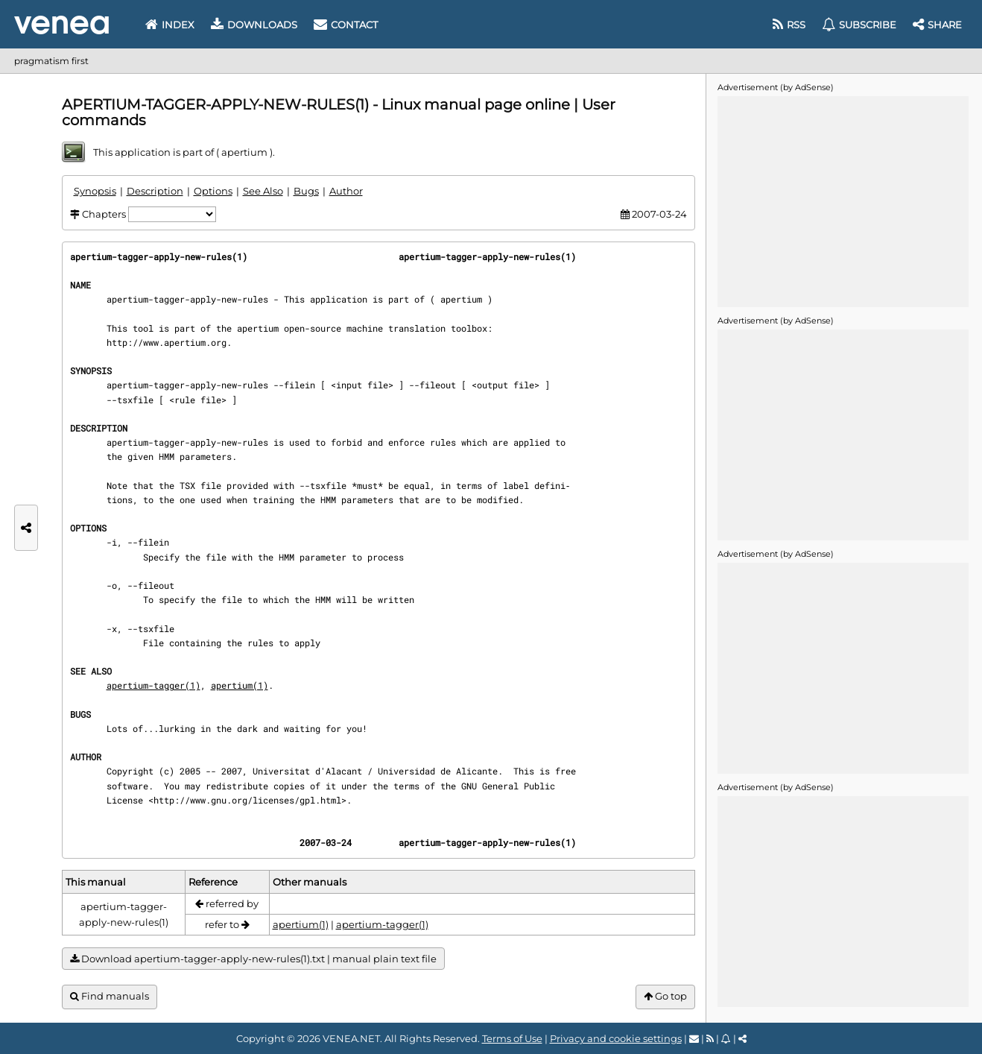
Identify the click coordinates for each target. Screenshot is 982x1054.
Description (155, 191)
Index (169, 24)
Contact (346, 24)
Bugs (306, 191)
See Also (263, 191)
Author (346, 191)
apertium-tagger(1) (153, 685)
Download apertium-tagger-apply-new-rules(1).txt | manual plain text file (253, 959)
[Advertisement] (843, 200)
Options (213, 191)
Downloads (254, 24)
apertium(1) (239, 685)
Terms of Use (512, 1038)
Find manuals (109, 996)
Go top (665, 996)
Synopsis (95, 191)
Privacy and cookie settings (616, 1038)
